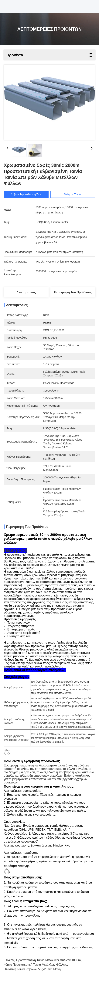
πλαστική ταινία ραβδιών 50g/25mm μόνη (32, 969)
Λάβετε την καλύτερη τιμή (27, 194)
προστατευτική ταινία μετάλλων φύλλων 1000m (48, 960)
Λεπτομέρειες (26, 292)
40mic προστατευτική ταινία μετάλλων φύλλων (35, 964)
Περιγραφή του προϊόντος (73, 292)
